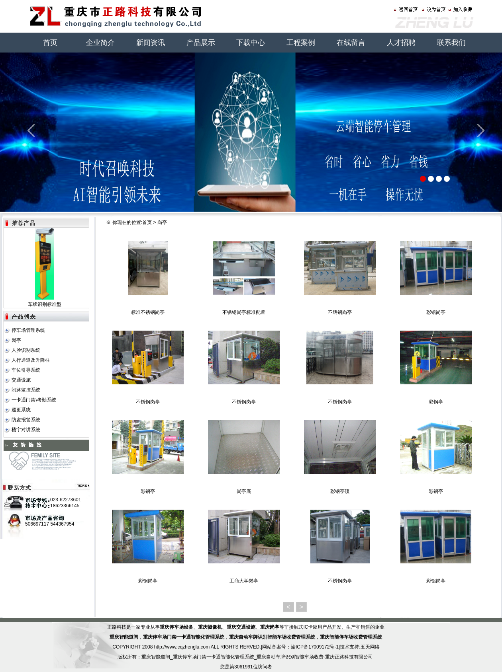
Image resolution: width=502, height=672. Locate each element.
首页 (50, 43)
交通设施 (21, 380)
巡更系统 (21, 410)
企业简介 (100, 43)
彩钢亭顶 (339, 491)
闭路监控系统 (26, 390)
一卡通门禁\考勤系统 (34, 400)
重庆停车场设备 (176, 627)
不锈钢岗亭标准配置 (243, 312)
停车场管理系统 (28, 330)
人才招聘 (401, 43)
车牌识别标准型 (44, 304)
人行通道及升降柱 (31, 360)
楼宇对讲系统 (26, 429)
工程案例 (300, 43)
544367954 (62, 524)
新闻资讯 (150, 43)
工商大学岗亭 (243, 581)
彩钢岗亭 (147, 581)
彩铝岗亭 (435, 312)
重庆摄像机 (210, 627)
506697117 (37, 524)
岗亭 (16, 340)
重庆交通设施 (241, 627)
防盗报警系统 (26, 420)
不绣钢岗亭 (340, 312)
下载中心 (250, 43)
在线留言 (351, 43)
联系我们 (451, 43)
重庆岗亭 (269, 627)
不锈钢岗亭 (148, 402)
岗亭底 (244, 491)
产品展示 (200, 43)
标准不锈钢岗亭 (148, 312)
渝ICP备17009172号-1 (315, 647)
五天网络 (370, 647)
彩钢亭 (436, 402)
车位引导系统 (26, 370)
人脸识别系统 (26, 350)
